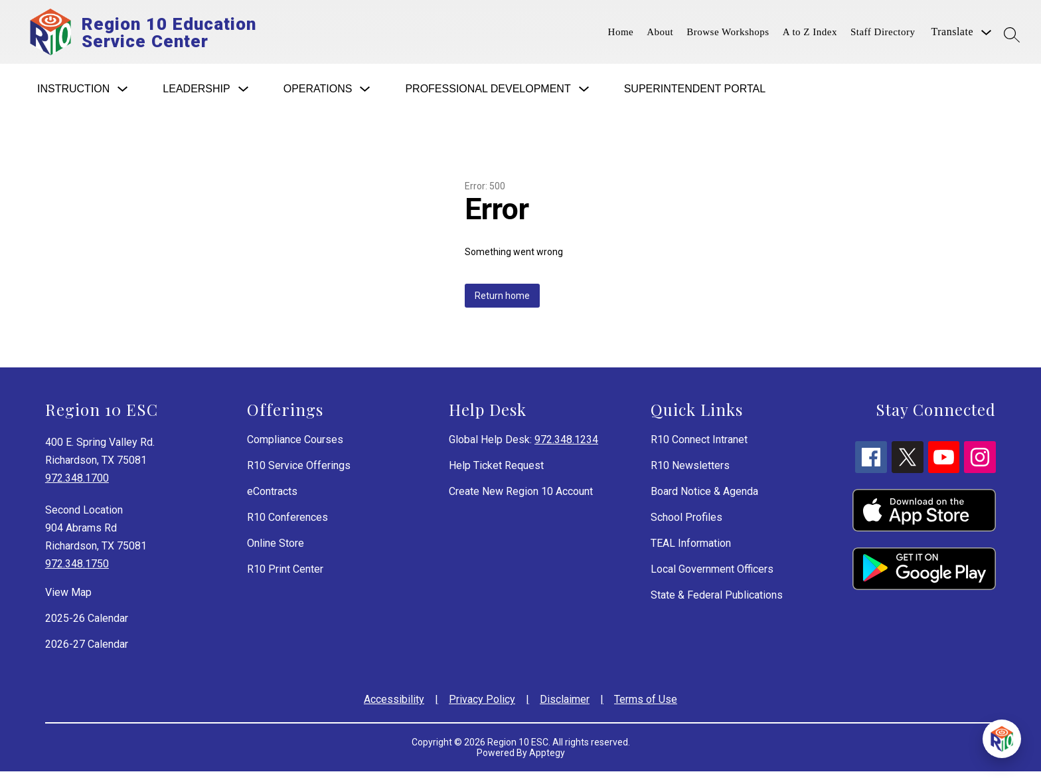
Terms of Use (645, 706)
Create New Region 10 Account (521, 498)
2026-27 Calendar (86, 650)
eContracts (272, 498)
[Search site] (1012, 35)
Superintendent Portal (694, 95)
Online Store (275, 549)
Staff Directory (883, 35)
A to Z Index (810, 35)
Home (621, 35)
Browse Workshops (727, 35)
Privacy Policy (482, 706)
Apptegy (547, 759)
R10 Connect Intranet (699, 446)
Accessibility (394, 706)
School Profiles (686, 524)
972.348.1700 (77, 484)
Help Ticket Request (496, 472)
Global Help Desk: (523, 446)
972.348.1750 (77, 570)
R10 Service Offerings (299, 472)
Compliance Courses (295, 446)
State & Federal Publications (717, 601)
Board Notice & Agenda (704, 498)
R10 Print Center (285, 575)
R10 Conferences (287, 524)
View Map (68, 599)
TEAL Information (691, 549)
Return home (502, 302)
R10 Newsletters (690, 472)
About (660, 35)
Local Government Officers (712, 575)
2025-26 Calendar (86, 625)
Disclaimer (565, 706)
